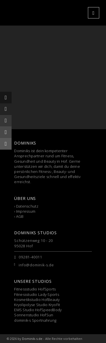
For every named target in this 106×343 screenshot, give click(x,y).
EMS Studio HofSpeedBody (38, 309)
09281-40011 (30, 257)
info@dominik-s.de (36, 264)
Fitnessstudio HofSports (35, 289)
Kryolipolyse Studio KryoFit (37, 304)
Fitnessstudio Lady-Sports (36, 294)
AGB (20, 216)
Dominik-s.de (32, 338)
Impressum (25, 211)
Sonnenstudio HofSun (33, 314)
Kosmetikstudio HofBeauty (37, 299)
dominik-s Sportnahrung (35, 320)
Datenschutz (27, 206)
